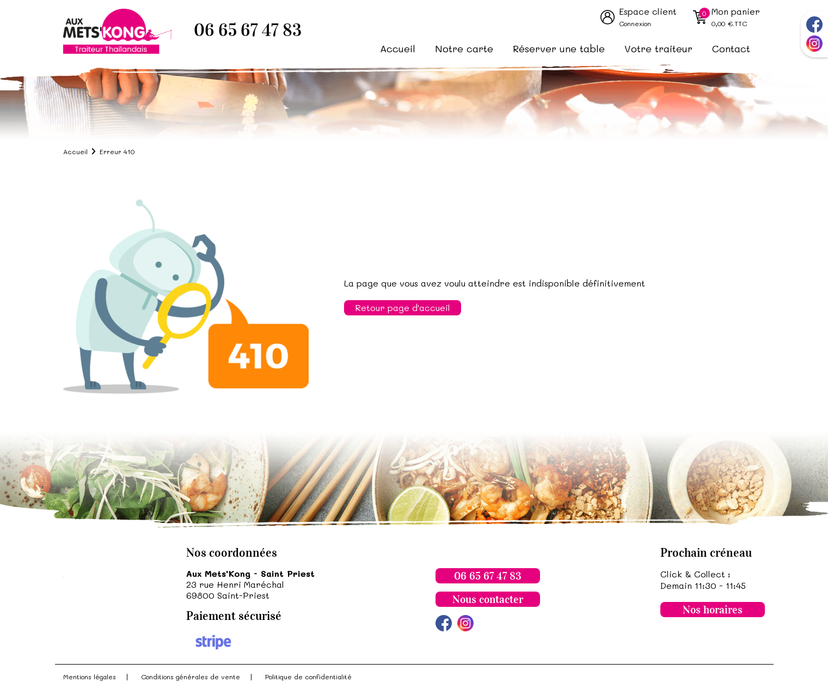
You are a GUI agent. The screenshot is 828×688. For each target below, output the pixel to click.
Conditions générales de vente (190, 676)
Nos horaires (713, 609)
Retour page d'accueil (402, 307)
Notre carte (464, 48)
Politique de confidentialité (308, 676)
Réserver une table (559, 48)
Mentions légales (89, 676)
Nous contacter (487, 599)
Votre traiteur (658, 48)
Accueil (397, 48)
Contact (731, 48)
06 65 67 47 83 (248, 30)
